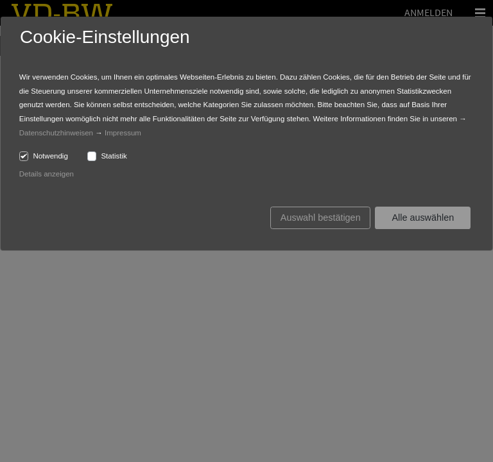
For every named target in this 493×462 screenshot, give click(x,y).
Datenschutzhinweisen (56, 133)
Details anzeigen (46, 174)
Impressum (123, 133)
